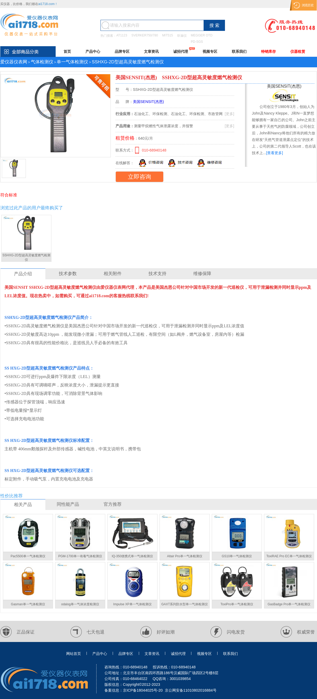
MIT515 (167, 35)
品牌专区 (122, 51)
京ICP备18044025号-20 (143, 690)
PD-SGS (197, 42)
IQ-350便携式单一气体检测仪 (132, 556)
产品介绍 (23, 273)
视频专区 (210, 51)
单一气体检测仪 (72, 61)
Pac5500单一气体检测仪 (28, 556)
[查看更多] (274, 153)
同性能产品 (68, 504)
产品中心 (92, 51)
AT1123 (121, 35)
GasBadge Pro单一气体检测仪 (289, 604)
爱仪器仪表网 (13, 61)
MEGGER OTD (202, 35)
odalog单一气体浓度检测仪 (80, 604)
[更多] (229, 114)
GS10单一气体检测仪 (237, 556)
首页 (67, 51)
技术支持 (157, 273)
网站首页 (73, 653)
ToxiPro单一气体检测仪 (236, 604)
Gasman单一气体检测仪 (28, 604)
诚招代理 (180, 51)
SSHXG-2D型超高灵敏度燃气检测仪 (26, 257)
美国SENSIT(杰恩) (136, 77)
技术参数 (68, 273)
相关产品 (23, 504)
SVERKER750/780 (144, 35)
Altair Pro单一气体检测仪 (184, 556)
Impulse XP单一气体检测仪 (132, 604)
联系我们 (239, 51)
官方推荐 (113, 504)
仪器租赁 (297, 51)
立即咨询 (139, 176)
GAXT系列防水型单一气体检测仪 (184, 604)
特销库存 (268, 51)
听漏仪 (182, 35)
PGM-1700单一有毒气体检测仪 (80, 556)
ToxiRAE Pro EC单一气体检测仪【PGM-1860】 (289, 557)
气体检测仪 (42, 61)
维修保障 (202, 273)
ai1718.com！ (48, 4)
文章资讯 (151, 51)
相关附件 (113, 273)
